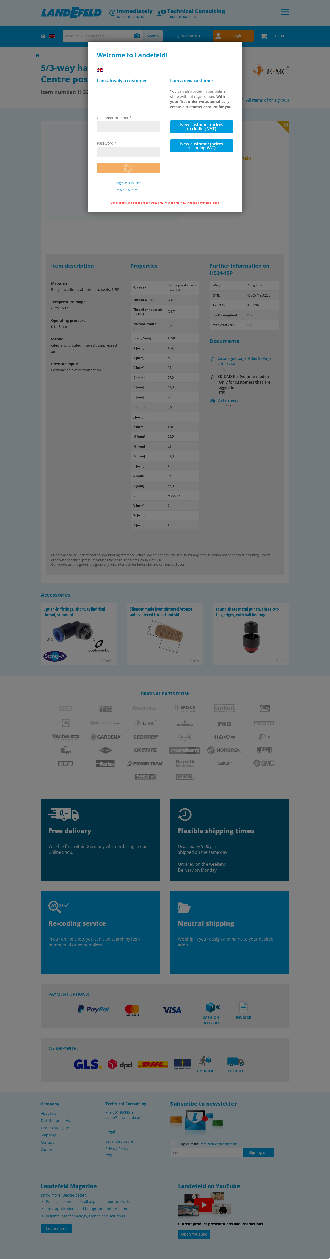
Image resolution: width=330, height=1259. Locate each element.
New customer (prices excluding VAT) (201, 126)
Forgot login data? (128, 189)
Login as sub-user (128, 183)
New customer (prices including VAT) (201, 145)
